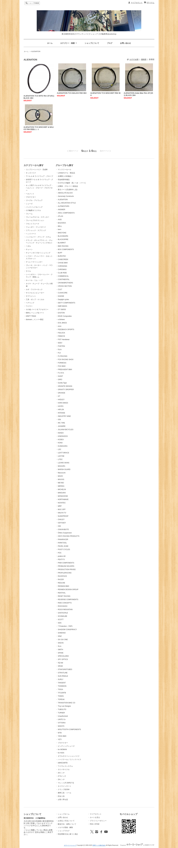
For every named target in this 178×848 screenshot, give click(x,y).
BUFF (60, 253)
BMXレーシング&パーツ (35, 313)
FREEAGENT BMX (65, 369)
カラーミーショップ (70, 845)
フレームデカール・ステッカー (37, 217)
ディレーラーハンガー (34, 262)
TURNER (61, 713)
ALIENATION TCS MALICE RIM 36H (71, 93)
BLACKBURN (63, 236)
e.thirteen (61, 319)
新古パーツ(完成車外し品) (67, 190)
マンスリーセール (64, 170)
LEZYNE (61, 456)
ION (59, 420)
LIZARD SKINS (63, 463)
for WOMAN (62, 749)
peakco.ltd (61, 556)
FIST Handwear (64, 339)
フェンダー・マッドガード (36, 227)
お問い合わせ (125, 43)
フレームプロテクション (35, 220)
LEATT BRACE (63, 453)
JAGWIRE (61, 426)
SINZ (60, 636)
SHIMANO (62, 633)
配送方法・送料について (67, 824)
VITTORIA (61, 723)
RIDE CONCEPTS (65, 603)
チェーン (29, 249)
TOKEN (61, 696)
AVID (60, 220)
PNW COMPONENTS (66, 563)
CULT (60, 289)
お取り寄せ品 (63, 799)
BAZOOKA (62, 223)
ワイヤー (29, 306)
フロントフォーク (32, 224)
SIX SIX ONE (63, 640)
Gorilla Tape (62, 383)
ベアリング (30, 303)
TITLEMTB (62, 693)
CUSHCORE (62, 293)
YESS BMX (62, 736)
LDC (59, 449)
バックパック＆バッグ (34, 207)
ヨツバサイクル (64, 769)
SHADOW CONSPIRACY (67, 630)
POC (59, 553)
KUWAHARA (62, 446)
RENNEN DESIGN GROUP (68, 589)
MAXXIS (61, 479)
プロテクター (31, 197)
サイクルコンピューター (35, 293)
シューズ (29, 204)
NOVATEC (62, 503)
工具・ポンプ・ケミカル (35, 299)
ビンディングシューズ (66, 746)
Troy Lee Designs (64, 706)
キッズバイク (31, 173)
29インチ (61, 779)
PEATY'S (61, 559)
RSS (91, 824)
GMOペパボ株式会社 (99, 845)
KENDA (61, 433)
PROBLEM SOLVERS (66, 566)
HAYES (60, 406)
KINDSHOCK (63, 436)
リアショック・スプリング (36, 230)
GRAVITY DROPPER (66, 390)
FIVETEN (61, 346)
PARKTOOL (62, 543)
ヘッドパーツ (31, 234)
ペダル (28, 246)
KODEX (61, 440)
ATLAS (60, 216)
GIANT (60, 376)
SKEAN (61, 643)
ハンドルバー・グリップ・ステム (38, 237)
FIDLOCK (61, 333)
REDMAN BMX (63, 586)
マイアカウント (137, 3)
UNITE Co (61, 719)
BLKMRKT (62, 243)
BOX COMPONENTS (66, 249)
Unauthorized (63, 716)
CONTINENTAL (64, 279)
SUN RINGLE (63, 676)
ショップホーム (64, 814)
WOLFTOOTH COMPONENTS (69, 729)
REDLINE (61, 583)
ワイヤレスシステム (65, 766)
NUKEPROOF (63, 516)
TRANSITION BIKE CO (66, 703)
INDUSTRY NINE (64, 416)
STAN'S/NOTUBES (65, 669)
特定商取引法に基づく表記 (68, 834)
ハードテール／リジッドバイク (69, 759)
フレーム (29, 214)
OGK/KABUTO (63, 529)
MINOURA (62, 493)
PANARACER (63, 539)
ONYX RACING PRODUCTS (68, 536)
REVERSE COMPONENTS (68, 599)
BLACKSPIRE (63, 239)
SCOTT (61, 620)
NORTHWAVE (63, 499)
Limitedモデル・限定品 (66, 173)
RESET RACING (64, 596)
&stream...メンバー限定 (35, 319)
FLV (59, 353)
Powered (137, 845)
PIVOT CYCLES (64, 549)
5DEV (60, 343)
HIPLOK (61, 410)
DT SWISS (62, 309)
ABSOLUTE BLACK (65, 193)
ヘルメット (30, 194)
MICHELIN (62, 489)
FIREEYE (61, 336)
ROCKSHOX (62, 606)
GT (59, 396)
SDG (59, 623)
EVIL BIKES (62, 323)
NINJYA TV (62, 513)
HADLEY (61, 400)
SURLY (60, 679)
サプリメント (31, 296)
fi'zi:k (59, 349)
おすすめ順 (134, 59)
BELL (60, 226)
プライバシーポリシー (98, 821)
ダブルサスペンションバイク (69, 756)
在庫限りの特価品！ (65, 176)
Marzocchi (61, 473)
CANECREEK (63, 259)
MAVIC (60, 476)
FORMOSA (62, 363)
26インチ (61, 773)
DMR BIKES (62, 306)
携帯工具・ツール (64, 793)
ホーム (50, 43)
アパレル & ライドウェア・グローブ (39, 176)
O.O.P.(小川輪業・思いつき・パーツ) (72, 183)
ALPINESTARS (63, 206)
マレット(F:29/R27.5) (66, 783)
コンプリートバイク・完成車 (37, 170)
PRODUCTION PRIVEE (67, 569)
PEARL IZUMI (63, 546)
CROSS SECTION (65, 286)
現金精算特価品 (64, 180)
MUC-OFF (61, 509)
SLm (59, 646)
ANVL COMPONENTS (66, 213)
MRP (60, 506)
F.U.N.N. (61, 373)
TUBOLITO (62, 709)
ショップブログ (64, 831)
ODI (59, 526)
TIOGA (60, 689)
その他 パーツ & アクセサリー (37, 309)
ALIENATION (35, 51)
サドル (28, 271)
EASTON (61, 313)
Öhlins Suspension (65, 533)
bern (59, 229)
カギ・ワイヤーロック (34, 289)
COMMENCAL (63, 276)
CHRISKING (62, 266)
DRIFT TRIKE (31, 316)
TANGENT (62, 683)
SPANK (60, 653)
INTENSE (61, 413)
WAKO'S (61, 726)
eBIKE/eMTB (62, 763)
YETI (60, 739)
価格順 (143, 59)
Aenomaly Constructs (66, 196)
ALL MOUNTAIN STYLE (67, 203)
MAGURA (61, 466)
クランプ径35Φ (63, 789)
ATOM (97, 824)
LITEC (60, 459)
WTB (60, 733)
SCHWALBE (62, 616)
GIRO (60, 380)
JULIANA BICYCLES (65, 430)
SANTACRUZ (63, 613)
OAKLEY (61, 519)
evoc (59, 326)
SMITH (60, 650)
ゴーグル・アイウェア (34, 200)
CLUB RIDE (62, 273)
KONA (60, 443)
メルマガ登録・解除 (65, 827)
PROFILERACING (64, 573)
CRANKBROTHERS (65, 283)
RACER (61, 579)
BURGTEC (62, 256)
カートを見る (95, 817)
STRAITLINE (62, 673)
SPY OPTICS (63, 659)
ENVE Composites (65, 316)
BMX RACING (63, 246)
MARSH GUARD (64, 469)
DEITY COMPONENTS (66, 303)
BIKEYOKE (62, 233)
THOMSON (62, 686)
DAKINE (61, 296)
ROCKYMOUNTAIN (65, 609)
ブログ (109, 43)
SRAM (60, 666)
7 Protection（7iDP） (66, 626)
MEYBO (61, 483)
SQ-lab (60, 663)
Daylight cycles (63, 299)
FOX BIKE (61, 366)
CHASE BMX (63, 263)
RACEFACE (62, 576)
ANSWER (61, 210)
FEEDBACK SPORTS (66, 329)
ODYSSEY (62, 523)
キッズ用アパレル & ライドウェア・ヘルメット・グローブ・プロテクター (39, 187)
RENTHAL (62, 593)
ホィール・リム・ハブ (34, 280)
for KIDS (61, 753)
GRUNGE (61, 393)
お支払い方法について (66, 821)
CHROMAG (62, 269)
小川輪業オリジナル (33, 210)
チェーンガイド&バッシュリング (38, 253)
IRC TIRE (61, 423)
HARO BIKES (63, 403)
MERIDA (61, 486)
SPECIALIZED (63, 656)
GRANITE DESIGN (65, 386)
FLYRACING (62, 356)
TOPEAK (61, 699)
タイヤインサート (64, 786)
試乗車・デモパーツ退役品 (68, 186)
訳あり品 (61, 796)
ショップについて (92, 43)
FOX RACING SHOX (65, 359)
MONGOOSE (63, 496)
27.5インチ (62, 776)
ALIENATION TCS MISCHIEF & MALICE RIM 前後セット (39, 128)
